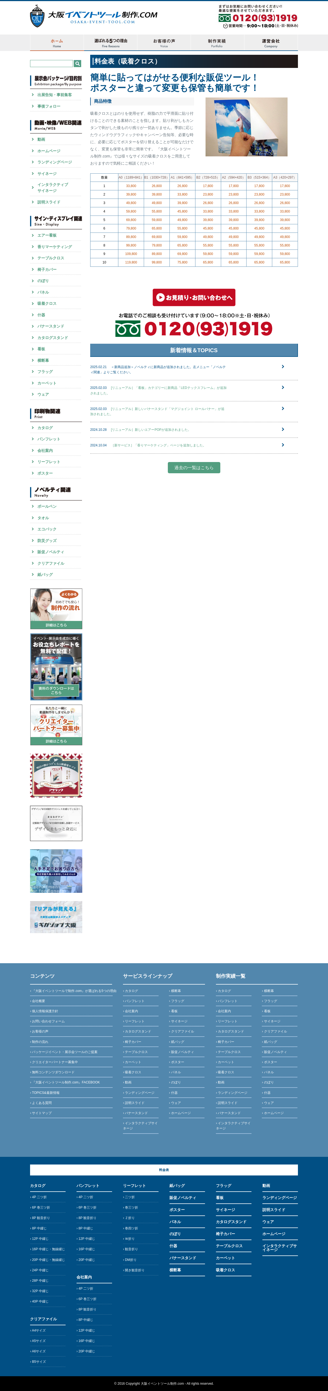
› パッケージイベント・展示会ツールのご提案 (64, 1052)
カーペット (225, 1258)
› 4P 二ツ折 (38, 1197)
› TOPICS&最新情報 (45, 1093)
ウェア (268, 1222)
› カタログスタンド (137, 1031)
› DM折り (130, 1260)
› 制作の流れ (39, 1042)
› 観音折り (130, 1249)
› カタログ (130, 991)
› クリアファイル (181, 1031)
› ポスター (176, 1062)
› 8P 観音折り (40, 1218)
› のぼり (175, 1082)
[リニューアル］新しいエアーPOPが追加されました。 (151, 430)
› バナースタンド (135, 1113)
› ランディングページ (138, 1093)
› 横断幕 (175, 991)
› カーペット (132, 1062)
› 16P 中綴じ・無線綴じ (47, 1249)
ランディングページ (279, 1197)
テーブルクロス (229, 1246)
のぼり (175, 1234)
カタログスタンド (231, 1222)
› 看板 (173, 1011)
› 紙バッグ (176, 1042)
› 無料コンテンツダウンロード (52, 1072)
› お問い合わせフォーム (47, 1021)
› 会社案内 (130, 1011)
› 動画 (127, 1082)
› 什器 (173, 1093)
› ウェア (175, 1103)
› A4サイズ (38, 1330)
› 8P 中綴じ (38, 1228)
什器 (173, 1246)
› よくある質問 (41, 1103)
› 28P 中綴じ (39, 1281)
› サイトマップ (41, 1113)
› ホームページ (180, 1113)
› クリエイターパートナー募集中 (54, 1062)
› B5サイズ (38, 1362)
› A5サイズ (38, 1341)
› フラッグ (176, 1001)
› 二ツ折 (129, 1197)
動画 (266, 1185)
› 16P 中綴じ (86, 1249)
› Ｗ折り (129, 1239)
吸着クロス (225, 1270)
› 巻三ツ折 (130, 1207)
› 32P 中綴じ (39, 1291)
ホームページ (273, 1234)
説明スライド (273, 1210)
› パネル (175, 1072)
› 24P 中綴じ (39, 1270)
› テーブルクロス (135, 1052)
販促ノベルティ (182, 1197)
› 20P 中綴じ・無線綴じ (47, 1260)
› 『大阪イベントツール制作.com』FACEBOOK (65, 1082)
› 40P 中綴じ (39, 1301)
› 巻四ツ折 (130, 1228)
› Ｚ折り (129, 1218)
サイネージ (225, 1210)
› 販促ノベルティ (181, 1052)
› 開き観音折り (134, 1270)
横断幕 (175, 1270)
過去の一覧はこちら (194, 467)
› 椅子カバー (132, 1042)
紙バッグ (177, 1185)
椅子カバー (225, 1234)
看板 (220, 1197)
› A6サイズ (38, 1351)
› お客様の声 (39, 1031)
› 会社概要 (37, 1001)
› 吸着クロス (132, 1072)
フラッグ (223, 1185)
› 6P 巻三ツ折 (40, 1207)
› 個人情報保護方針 (44, 1011)
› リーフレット (134, 1021)
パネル (175, 1222)
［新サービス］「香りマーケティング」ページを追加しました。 (160, 445)
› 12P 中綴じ (39, 1239)
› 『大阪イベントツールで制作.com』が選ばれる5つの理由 (73, 991)
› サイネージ (178, 1021)
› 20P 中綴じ (86, 1260)
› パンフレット (134, 1001)
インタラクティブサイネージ (279, 1248)
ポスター (177, 1210)
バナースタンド (182, 1258)
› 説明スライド (134, 1103)
